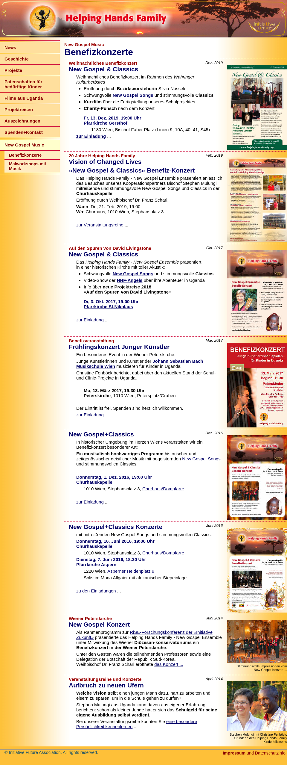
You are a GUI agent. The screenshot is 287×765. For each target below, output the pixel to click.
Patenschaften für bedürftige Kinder (23, 84)
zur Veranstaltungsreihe (99, 224)
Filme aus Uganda (23, 98)
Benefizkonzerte (25, 155)
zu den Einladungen (96, 590)
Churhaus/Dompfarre (163, 488)
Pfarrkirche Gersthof (105, 123)
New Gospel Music (24, 144)
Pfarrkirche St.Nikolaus (108, 306)
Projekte (13, 70)
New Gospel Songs (201, 458)
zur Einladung (90, 319)
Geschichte (16, 58)
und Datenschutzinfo (254, 753)
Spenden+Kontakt (23, 132)
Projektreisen (18, 109)
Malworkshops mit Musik (27, 166)
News (10, 47)
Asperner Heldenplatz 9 (130, 571)
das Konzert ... (168, 664)
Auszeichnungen (22, 120)
